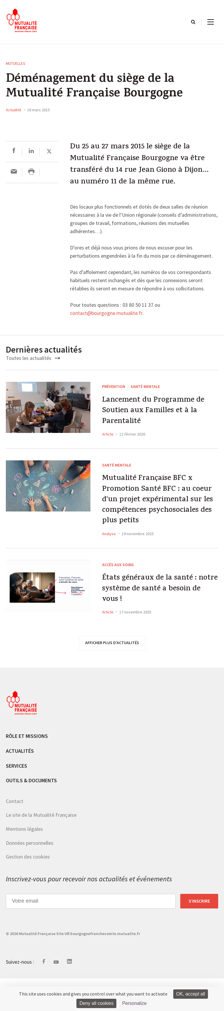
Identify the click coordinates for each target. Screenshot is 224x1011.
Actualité (13, 109)
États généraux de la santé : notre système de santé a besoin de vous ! (156, 619)
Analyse (109, 560)
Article (107, 439)
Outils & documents (31, 813)
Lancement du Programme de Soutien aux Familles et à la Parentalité (158, 414)
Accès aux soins (118, 591)
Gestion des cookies (28, 889)
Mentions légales (24, 861)
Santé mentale (145, 386)
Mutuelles (15, 63)
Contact (14, 833)
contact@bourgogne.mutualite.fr (106, 313)
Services (16, 798)
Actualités (20, 783)
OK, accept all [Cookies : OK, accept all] (190, 993)
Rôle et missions (27, 769)
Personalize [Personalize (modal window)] (134, 1003)
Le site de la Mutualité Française (41, 847)
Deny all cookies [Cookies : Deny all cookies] (96, 1003)
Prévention (113, 386)
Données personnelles (29, 875)
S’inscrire (199, 934)
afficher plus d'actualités (112, 675)
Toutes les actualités (33, 358)
